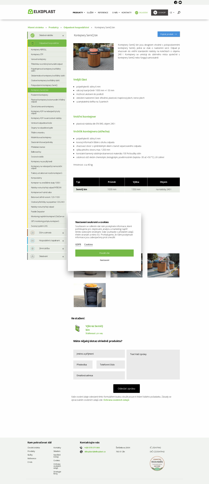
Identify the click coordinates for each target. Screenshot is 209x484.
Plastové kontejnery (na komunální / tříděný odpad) (48, 100)
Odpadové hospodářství (76, 27)
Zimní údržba (40, 249)
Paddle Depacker (38, 211)
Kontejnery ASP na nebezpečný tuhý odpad (45, 112)
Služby (90, 12)
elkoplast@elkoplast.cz (95, 451)
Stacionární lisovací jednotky (42, 142)
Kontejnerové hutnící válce (41, 192)
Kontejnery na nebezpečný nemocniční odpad (46, 167)
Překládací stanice (38, 147)
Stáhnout (94, 333)
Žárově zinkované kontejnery (42, 106)
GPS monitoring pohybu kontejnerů (45, 221)
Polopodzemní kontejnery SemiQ (44, 85)
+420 (92, 447)
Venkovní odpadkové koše (41, 123)
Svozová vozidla (37, 156)
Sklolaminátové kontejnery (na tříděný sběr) (48, 75)
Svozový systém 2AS (39, 226)
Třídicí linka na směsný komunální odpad (46, 64)
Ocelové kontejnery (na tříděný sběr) (45, 80)
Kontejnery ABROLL (38, 49)
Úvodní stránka (33, 448)
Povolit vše (104, 253)
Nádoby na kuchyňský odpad (42, 206)
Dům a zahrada (41, 233)
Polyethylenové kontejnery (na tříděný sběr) (46, 69)
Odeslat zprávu (126, 388)
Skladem (141, 12)
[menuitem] (79, 12)
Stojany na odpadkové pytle (42, 127)
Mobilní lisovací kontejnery (41, 137)
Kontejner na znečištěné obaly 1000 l (45, 182)
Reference (103, 12)
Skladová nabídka (42, 35)
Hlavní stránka (36, 27)
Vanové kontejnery (38, 59)
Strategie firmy (57, 473)
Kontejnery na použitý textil (41, 161)
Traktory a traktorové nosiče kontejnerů (46, 173)
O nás (115, 12)
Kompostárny (36, 177)
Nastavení (104, 260)
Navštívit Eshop (57, 456)
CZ (171, 12)
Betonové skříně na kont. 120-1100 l (45, 197)
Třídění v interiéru (38, 132)
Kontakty (127, 12)
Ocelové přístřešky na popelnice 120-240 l (47, 202)
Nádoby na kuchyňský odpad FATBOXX (46, 187)
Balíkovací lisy (36, 151)
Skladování (39, 256)
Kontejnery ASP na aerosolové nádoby (46, 118)
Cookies (56, 460)
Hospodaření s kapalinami (45, 241)
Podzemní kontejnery (39, 94)
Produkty (78, 12)
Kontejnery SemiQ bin (39, 90)
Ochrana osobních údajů (116, 399)
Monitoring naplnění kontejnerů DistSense (47, 216)
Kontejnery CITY (37, 54)
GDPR (78, 244)
